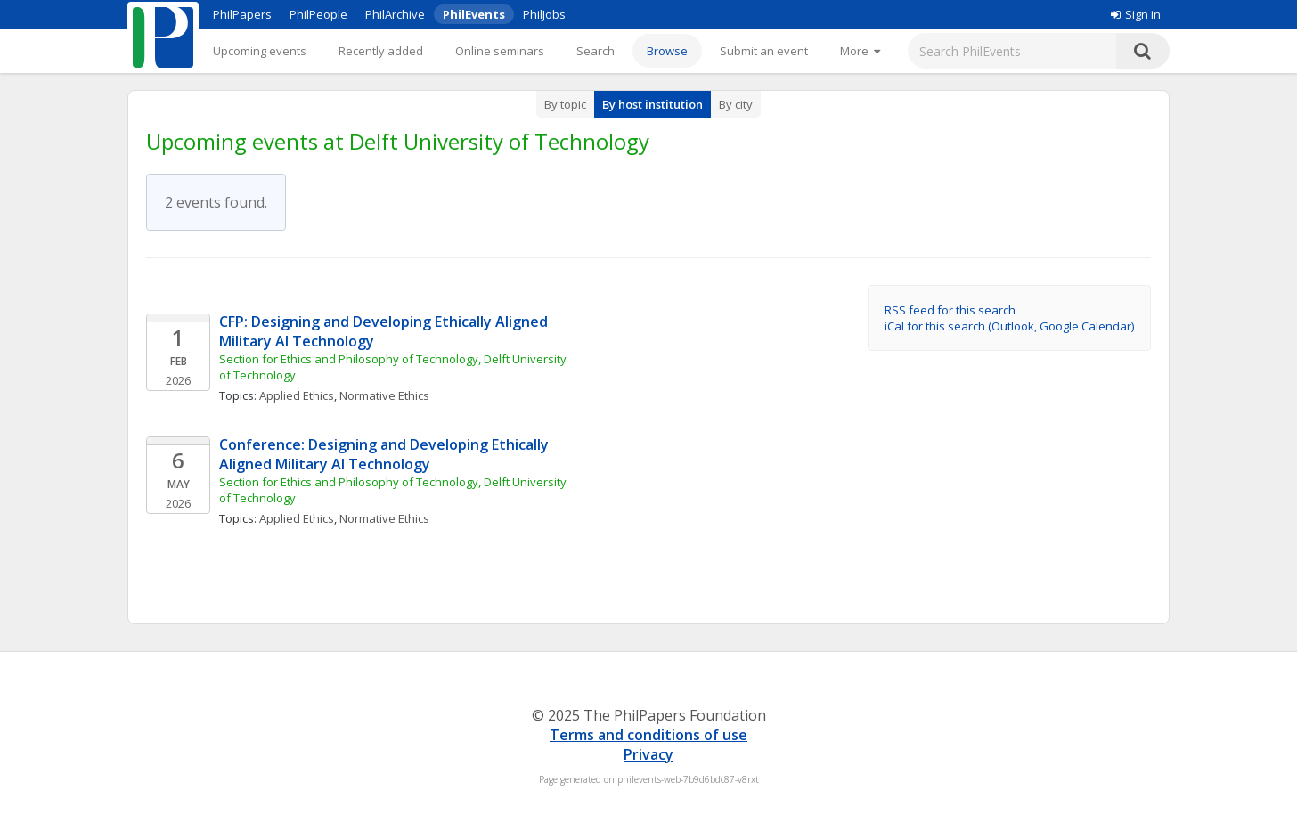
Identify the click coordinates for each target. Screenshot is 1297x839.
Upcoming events (259, 51)
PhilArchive (395, 14)
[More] (860, 51)
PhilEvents (474, 14)
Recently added (381, 51)
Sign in (1136, 14)
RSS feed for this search (950, 310)
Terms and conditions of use (648, 735)
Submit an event (764, 51)
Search (595, 51)
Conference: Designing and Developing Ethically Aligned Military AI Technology (385, 454)
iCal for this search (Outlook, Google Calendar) (1009, 326)
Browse (667, 51)
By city (736, 104)
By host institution (652, 104)
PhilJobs (544, 14)
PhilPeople (318, 14)
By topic (565, 104)
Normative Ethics (384, 395)
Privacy (648, 754)
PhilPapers (242, 14)
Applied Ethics (296, 395)
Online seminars (499, 51)
